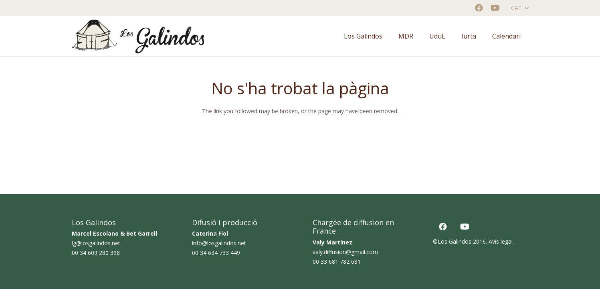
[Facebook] (479, 8)
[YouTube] (495, 8)
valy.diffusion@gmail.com (345, 252)
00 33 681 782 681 (337, 261)
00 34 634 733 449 (216, 252)
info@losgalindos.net (219, 243)
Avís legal (501, 241)
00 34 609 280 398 (96, 252)
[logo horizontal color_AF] (138, 36)
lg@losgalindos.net (96, 243)
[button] (519, 8)
